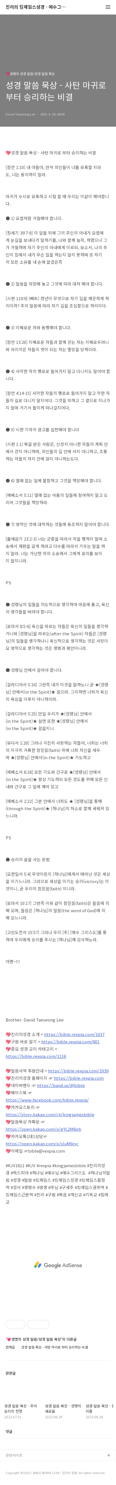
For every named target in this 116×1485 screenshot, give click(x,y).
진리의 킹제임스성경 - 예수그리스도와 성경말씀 (36, 7)
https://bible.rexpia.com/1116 (36, 1056)
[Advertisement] (58, 1265)
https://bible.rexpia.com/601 (70, 1041)
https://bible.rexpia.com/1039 (78, 1071)
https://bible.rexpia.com (79, 1078)
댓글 (9, 1431)
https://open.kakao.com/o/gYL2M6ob (43, 1129)
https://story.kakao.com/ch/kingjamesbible (50, 1114)
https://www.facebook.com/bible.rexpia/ (47, 1100)
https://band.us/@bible (61, 1085)
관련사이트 (14, 1455)
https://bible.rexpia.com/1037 (74, 1034)
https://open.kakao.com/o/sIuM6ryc (42, 1143)
